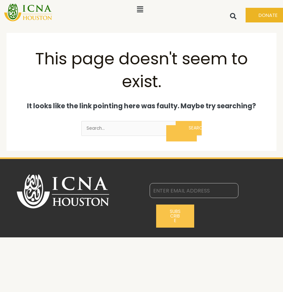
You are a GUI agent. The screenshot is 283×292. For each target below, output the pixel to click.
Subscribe (175, 215)
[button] (139, 9)
